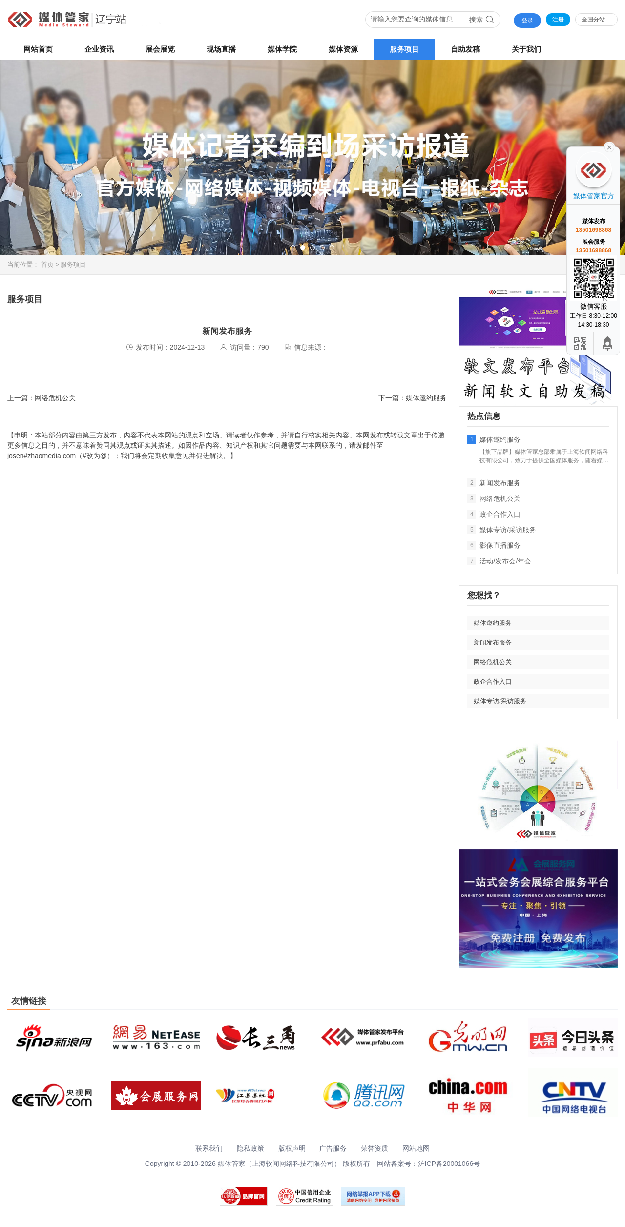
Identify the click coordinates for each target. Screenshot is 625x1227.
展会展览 (160, 49)
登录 (527, 20)
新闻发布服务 (494, 482)
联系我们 (209, 1148)
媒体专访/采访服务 (501, 529)
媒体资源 (343, 49)
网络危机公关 (55, 398)
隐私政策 (250, 1148)
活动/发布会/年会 (499, 561)
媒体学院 (282, 49)
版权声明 (292, 1148)
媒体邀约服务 (426, 398)
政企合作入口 (494, 514)
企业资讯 (99, 49)
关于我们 (526, 49)
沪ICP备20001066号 (449, 1163)
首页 (47, 264)
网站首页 (38, 49)
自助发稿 (465, 49)
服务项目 (404, 49)
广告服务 (333, 1148)
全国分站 (593, 19)
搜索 (481, 19)
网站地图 (416, 1148)
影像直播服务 (494, 545)
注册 (558, 19)
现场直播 (221, 49)
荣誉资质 (374, 1148)
